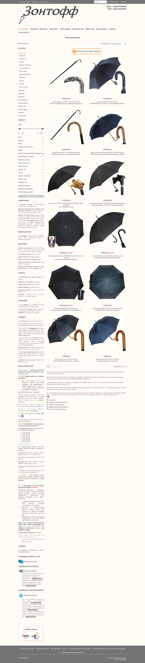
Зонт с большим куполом (57, 420)
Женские (43, 29)
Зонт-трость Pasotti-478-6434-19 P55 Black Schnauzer (107, 209)
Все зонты (52, 411)
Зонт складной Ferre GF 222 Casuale (66, 318)
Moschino (22, 77)
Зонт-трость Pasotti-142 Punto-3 (107, 103)
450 (23, 133)
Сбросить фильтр (31, 196)
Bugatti (21, 62)
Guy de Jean (23, 71)
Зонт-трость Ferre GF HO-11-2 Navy (107, 370)
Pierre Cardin (23, 87)
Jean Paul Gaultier (25, 74)
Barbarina (22, 59)
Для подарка (102, 29)
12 (59, 378)
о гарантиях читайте (30, 312)
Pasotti (21, 81)
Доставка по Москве (42, 649)
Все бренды (23, 29)
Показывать (117, 378)
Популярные (65, 29)
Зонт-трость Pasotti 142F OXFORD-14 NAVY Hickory (107, 156)
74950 (41, 133)
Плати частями (24, 2)
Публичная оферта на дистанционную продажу (108, 649)
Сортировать (105, 43)
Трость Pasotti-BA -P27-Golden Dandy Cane (66, 156)
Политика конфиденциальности (72, 652)
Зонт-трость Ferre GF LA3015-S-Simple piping (107, 263)
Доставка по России (27, 649)
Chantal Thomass (25, 65)
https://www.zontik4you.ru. (30, 206)
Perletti (22, 84)
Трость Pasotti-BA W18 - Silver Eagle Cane (66, 103)
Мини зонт (90, 29)
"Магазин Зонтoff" (120, 658)
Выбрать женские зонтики (58, 413)
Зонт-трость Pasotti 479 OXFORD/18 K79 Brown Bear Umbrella (66, 209)
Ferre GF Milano (24, 68)
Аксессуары (23, 32)
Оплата (42, 2)
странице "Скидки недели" (35, 321)
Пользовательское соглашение (80, 649)
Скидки (112, 29)
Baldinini (22, 55)
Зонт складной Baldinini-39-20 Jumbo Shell (107, 318)
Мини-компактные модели (58, 418)
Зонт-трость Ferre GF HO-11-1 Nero (66, 370)
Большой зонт (78, 29)
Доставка (35, 2)
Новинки (34, 29)
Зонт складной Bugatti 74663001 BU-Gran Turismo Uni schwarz (66, 264)
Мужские (54, 29)
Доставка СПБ (55, 649)
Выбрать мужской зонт (57, 416)
